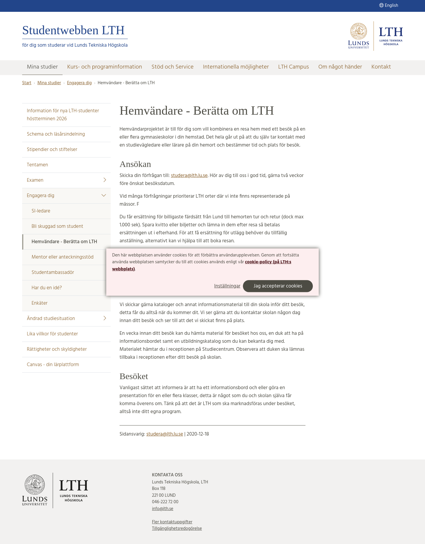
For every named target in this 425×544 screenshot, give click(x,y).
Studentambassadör (53, 273)
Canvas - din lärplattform (53, 365)
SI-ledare (41, 211)
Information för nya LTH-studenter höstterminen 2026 (63, 115)
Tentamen (37, 165)
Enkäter (40, 303)
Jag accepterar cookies (278, 286)
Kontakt (381, 67)
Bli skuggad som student (57, 226)
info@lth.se (162, 508)
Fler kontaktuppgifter (172, 522)
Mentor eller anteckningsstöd (63, 257)
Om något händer (340, 67)
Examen (66, 180)
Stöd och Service (172, 67)
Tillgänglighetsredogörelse (177, 528)
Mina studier (42, 67)
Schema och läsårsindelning (56, 134)
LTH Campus (293, 67)
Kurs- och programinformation (104, 67)
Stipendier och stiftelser (52, 150)
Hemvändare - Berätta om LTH (64, 242)
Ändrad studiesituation (66, 319)
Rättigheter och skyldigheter (57, 349)
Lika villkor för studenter (52, 334)
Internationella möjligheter (236, 67)
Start (26, 83)
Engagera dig (79, 83)
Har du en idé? (47, 288)
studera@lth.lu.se (189, 176)
